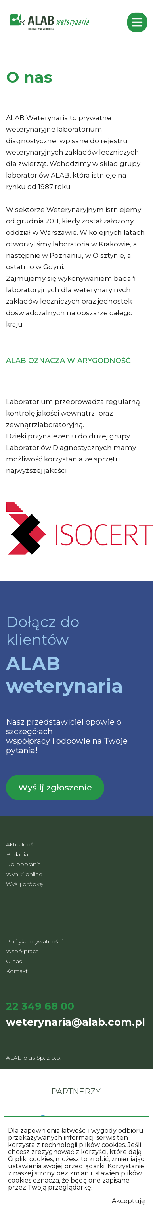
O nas (14, 961)
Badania (17, 854)
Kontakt (17, 971)
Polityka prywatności (34, 941)
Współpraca (22, 951)
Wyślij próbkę (24, 884)
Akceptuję (128, 1201)
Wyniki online (24, 874)
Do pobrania (23, 864)
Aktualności (22, 844)
